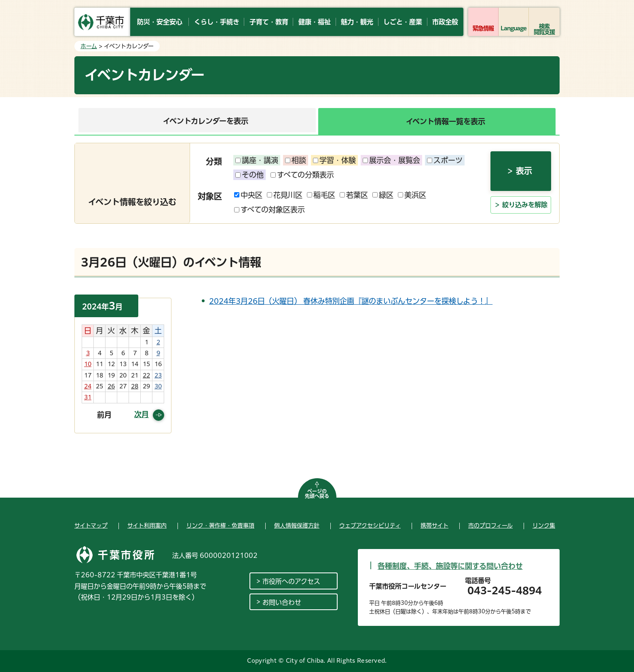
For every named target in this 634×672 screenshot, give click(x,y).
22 (146, 375)
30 (158, 386)
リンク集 (544, 525)
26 (111, 386)
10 (87, 364)
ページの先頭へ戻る (317, 493)
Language (514, 28)
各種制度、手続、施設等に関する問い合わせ (450, 566)
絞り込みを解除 (524, 204)
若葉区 (354, 195)
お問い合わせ (281, 602)
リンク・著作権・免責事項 (220, 525)
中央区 (248, 195)
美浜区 (412, 195)
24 (87, 386)
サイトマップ (91, 525)
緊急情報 (483, 28)
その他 (249, 174)
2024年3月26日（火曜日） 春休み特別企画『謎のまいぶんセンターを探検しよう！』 (350, 301)
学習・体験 (334, 160)
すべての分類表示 (302, 174)
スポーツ (445, 160)
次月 (141, 414)
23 (158, 375)
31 (87, 397)
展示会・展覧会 (391, 160)
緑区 (382, 195)
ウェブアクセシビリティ (370, 525)
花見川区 (284, 195)
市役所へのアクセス (291, 581)
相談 (295, 160)
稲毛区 (321, 195)
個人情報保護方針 (296, 525)
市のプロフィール (490, 525)
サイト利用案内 (147, 525)
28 (134, 386)
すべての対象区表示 (269, 209)
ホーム (88, 46)
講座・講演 (256, 160)
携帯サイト (434, 525)
